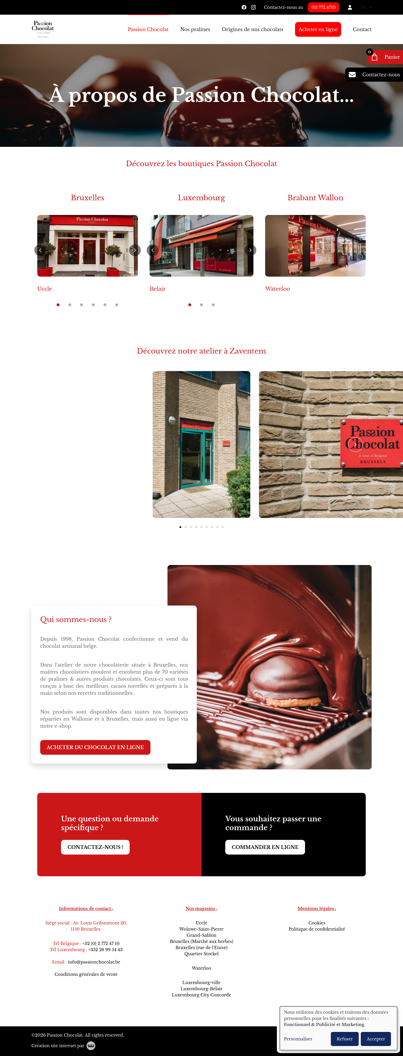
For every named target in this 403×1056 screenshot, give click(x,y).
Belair (158, 289)
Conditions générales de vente (86, 974)
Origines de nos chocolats (252, 29)
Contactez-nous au (283, 7)
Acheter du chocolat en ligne (95, 748)
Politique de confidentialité (317, 929)
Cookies (317, 923)
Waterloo (277, 289)
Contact (362, 29)
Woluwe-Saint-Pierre (201, 929)
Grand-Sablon (201, 935)
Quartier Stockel (201, 953)
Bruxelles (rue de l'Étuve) (201, 947)
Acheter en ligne (318, 29)
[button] (40, 250)
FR (366, 7)
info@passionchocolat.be (94, 962)
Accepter (376, 1039)
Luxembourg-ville (201, 982)
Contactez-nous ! (95, 847)
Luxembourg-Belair (201, 988)
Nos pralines (195, 29)
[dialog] (338, 1028)
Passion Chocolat (148, 29)
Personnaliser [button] (298, 1039)
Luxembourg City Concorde (201, 995)
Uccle (44, 289)
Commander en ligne (265, 847)
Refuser (345, 1039)
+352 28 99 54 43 (105, 949)
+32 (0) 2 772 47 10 (100, 943)
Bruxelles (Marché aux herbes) (201, 941)
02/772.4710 (323, 7)
